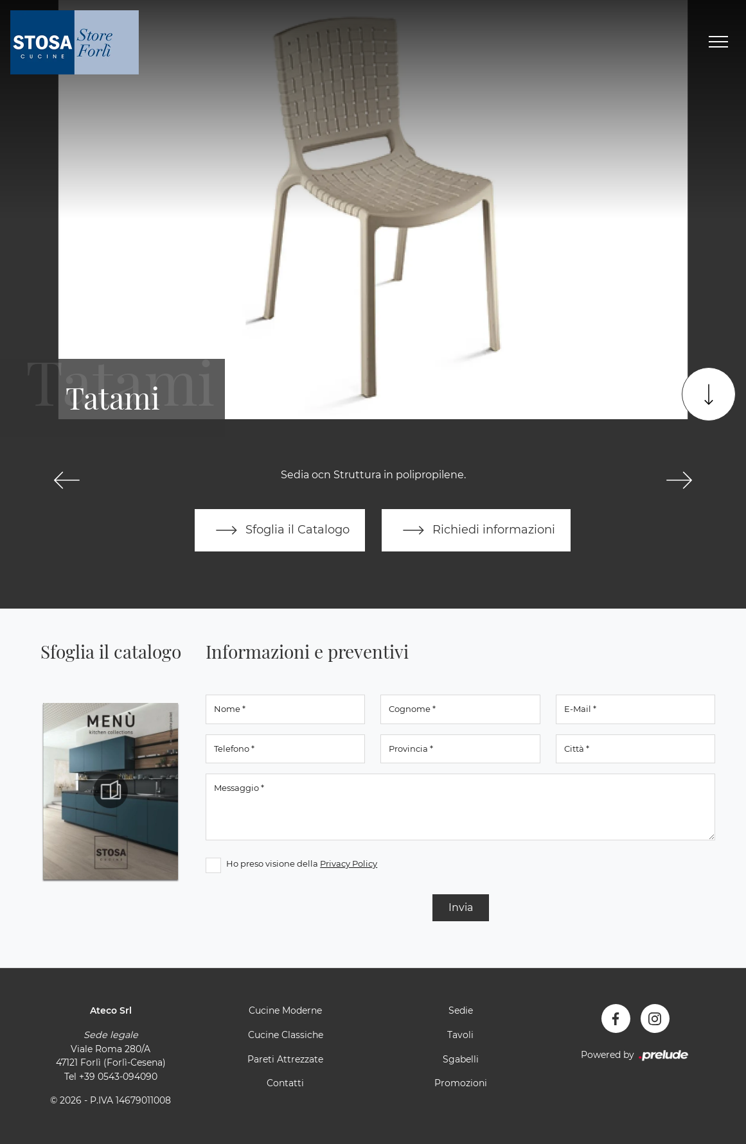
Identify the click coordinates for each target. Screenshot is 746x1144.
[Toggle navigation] (718, 42)
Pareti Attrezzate (285, 1059)
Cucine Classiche (285, 1035)
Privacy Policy (348, 863)
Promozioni (460, 1083)
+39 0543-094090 (118, 1076)
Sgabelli (461, 1059)
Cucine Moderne (285, 1010)
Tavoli (460, 1035)
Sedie (460, 1010)
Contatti (285, 1083)
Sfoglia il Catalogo (280, 530)
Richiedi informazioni (476, 530)
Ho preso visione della (301, 863)
